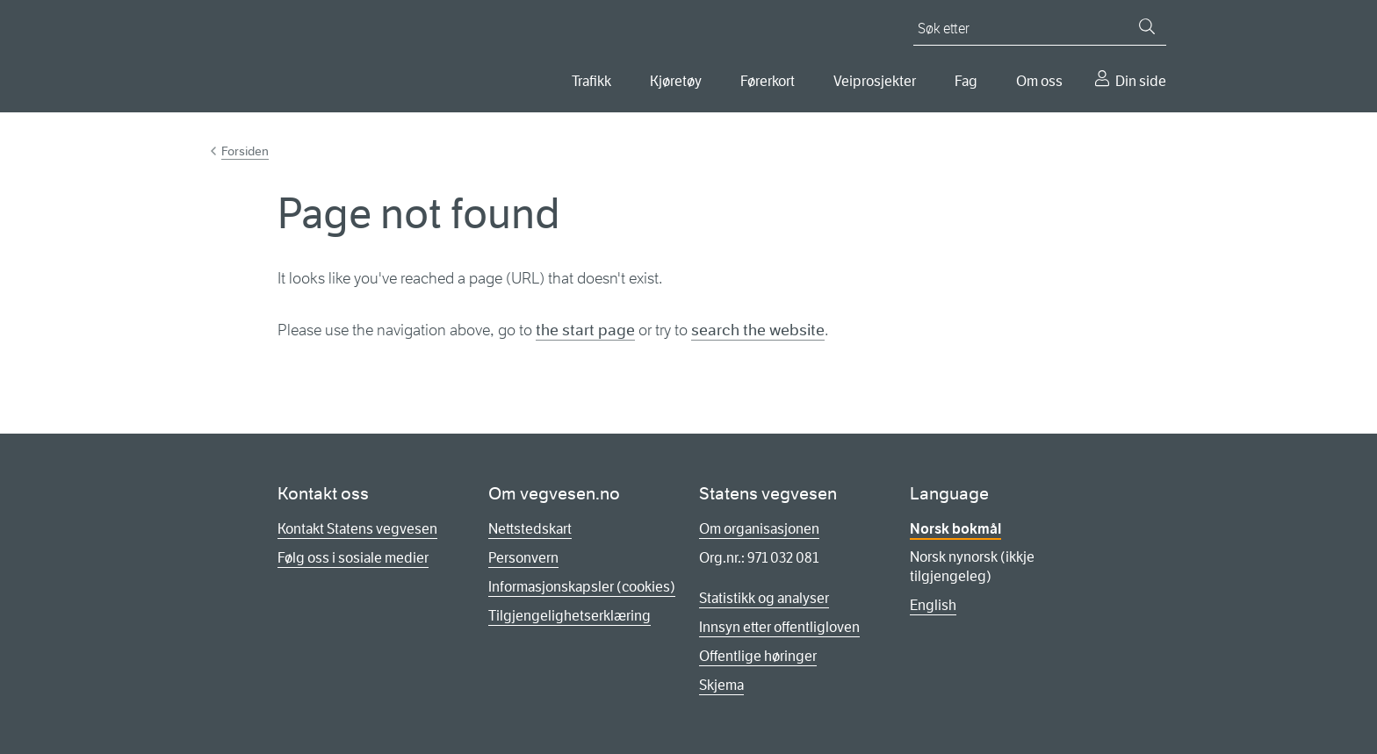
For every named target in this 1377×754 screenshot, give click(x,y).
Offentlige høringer (758, 656)
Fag (966, 81)
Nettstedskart (530, 529)
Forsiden (245, 151)
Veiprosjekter (874, 81)
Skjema (721, 685)
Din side (1140, 81)
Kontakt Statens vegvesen (357, 529)
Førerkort (767, 81)
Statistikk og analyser (764, 598)
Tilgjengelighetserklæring (569, 615)
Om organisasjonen (759, 529)
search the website (758, 330)
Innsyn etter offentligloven (779, 627)
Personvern (523, 557)
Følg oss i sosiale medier (353, 557)
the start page (585, 330)
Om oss (1039, 81)
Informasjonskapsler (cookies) (581, 586)
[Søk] (1147, 26)
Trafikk (591, 81)
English (933, 605)
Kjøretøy (676, 81)
